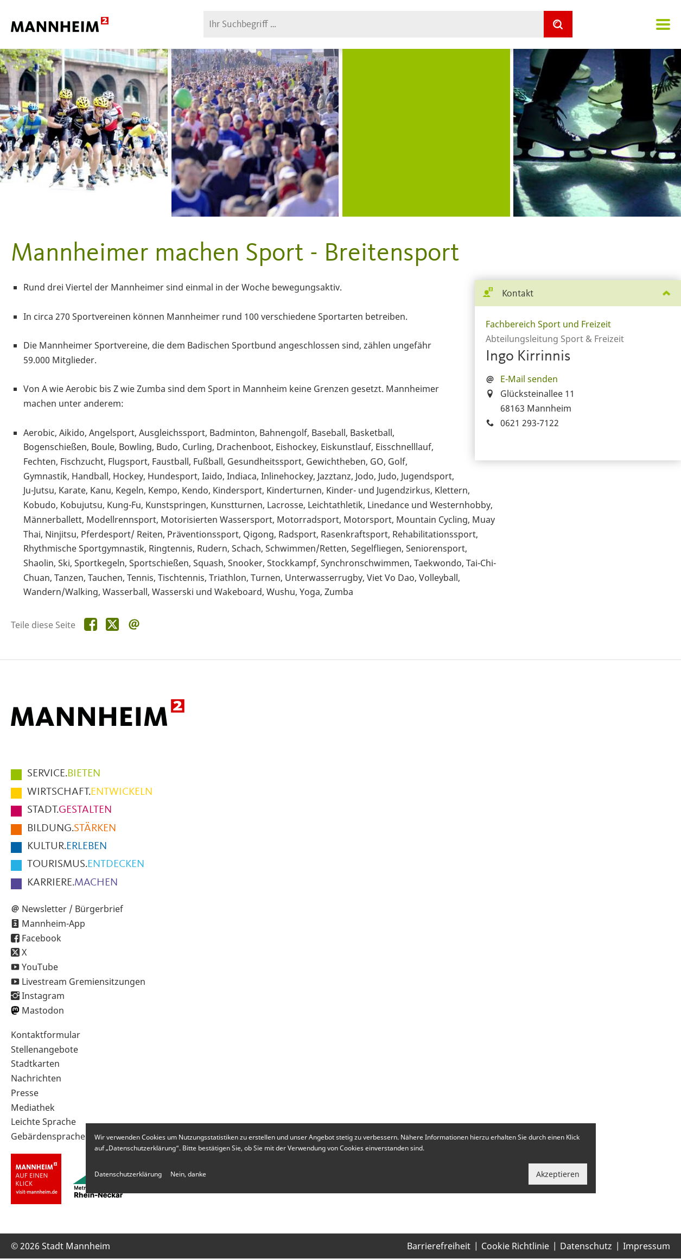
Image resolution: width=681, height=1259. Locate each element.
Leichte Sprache (43, 1122)
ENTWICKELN (89, 792)
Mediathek (33, 1108)
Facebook (41, 938)
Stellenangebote (44, 1049)
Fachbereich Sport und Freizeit (548, 324)
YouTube (40, 967)
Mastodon (43, 1010)
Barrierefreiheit (438, 1246)
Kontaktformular (45, 1035)
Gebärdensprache (48, 1136)
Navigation (663, 24)
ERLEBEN (67, 846)
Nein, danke (188, 1174)
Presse (25, 1093)
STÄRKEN (71, 828)
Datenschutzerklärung (128, 1174)
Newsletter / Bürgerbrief (72, 909)
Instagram (43, 996)
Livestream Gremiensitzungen (83, 982)
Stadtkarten (35, 1064)
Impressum (646, 1246)
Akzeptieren (558, 1174)
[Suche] (558, 24)
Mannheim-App (53, 923)
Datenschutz (586, 1246)
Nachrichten (36, 1078)
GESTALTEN (69, 810)
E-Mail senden (529, 379)
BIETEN (63, 773)
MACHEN (72, 882)
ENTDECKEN (85, 864)
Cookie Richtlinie (515, 1246)
